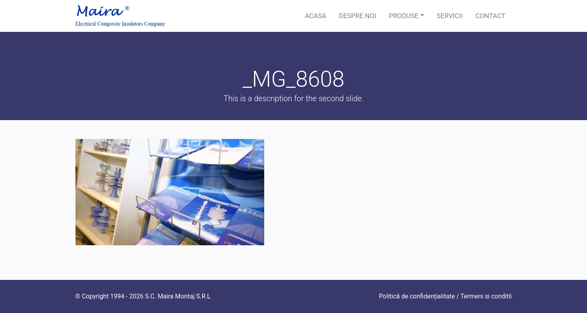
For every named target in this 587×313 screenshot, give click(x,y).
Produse (403, 16)
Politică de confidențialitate (417, 296)
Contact (490, 16)
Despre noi (357, 16)
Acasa (315, 16)
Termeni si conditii (486, 296)
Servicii (450, 16)
